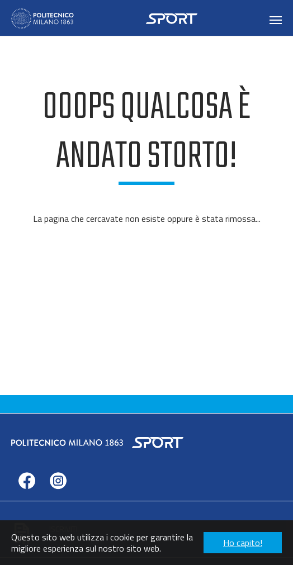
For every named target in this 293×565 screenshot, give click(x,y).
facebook (26, 498)
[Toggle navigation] (276, 20)
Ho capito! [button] (242, 542)
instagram (58, 498)
